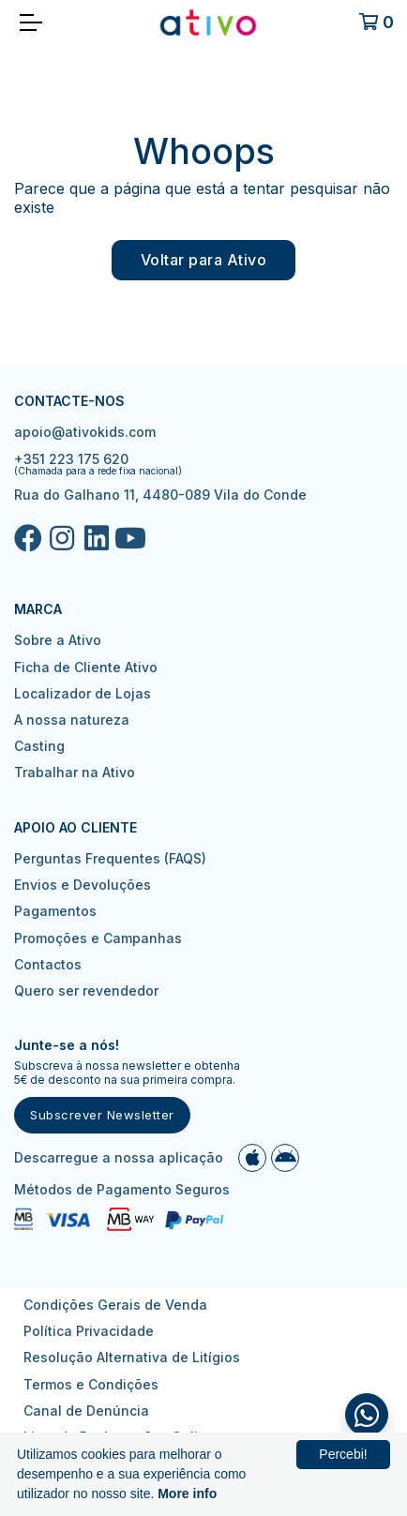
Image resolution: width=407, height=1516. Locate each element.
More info (187, 1493)
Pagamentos (55, 911)
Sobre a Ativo (57, 640)
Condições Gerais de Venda (115, 1305)
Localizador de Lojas (82, 693)
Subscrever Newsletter (102, 1114)
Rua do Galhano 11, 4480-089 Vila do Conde (160, 495)
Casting (39, 746)
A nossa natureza (71, 720)
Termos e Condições (90, 1384)
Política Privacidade (88, 1331)
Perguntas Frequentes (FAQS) (110, 858)
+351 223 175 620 (71, 459)
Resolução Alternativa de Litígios (131, 1357)
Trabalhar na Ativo (74, 772)
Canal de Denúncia (86, 1410)
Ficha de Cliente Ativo (86, 667)
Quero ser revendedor (86, 990)
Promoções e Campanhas (98, 938)
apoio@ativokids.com (85, 432)
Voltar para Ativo (204, 259)
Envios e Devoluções (82, 885)
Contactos (48, 964)
